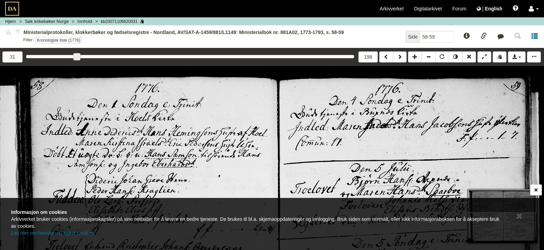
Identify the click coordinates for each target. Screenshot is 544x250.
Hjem (10, 21)
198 (368, 57)
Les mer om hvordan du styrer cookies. (53, 233)
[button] (534, 8)
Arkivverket (391, 8)
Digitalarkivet (428, 8)
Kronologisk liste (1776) (58, 40)
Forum (459, 8)
